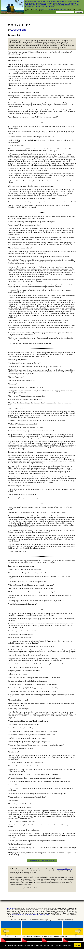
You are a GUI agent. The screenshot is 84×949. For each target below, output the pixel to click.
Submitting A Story (45, 3)
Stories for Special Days (59, 1)
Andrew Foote (61, 9)
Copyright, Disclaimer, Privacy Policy (37, 914)
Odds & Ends (75, 5)
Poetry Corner (72, 3)
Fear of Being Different (62, 5)
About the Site (29, 6)
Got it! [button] (77, 945)
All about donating (36, 1)
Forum (37, 6)
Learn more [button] (67, 945)
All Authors (52, 9)
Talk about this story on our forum (42, 861)
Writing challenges (74, 1)
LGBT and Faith (41, 5)
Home (27, 1)
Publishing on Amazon (59, 3)
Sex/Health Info (30, 5)
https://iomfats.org (18, 914)
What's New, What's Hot (48, 6)
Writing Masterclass (31, 3)
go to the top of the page (64, 869)
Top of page (11, 908)
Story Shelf (46, 1)
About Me (51, 5)
